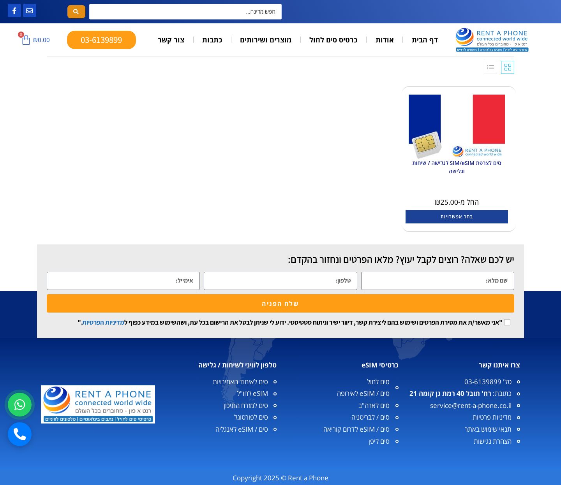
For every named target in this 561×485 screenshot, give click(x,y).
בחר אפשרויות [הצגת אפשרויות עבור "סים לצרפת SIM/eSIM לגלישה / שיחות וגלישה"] (457, 216)
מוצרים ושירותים (265, 39)
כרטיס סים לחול (333, 39)
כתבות (212, 39)
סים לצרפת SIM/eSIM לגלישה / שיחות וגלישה (456, 167)
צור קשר (171, 39)
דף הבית (425, 39)
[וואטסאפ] (20, 404)
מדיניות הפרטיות (103, 322)
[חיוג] (20, 434)
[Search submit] (76, 11)
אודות (385, 39)
